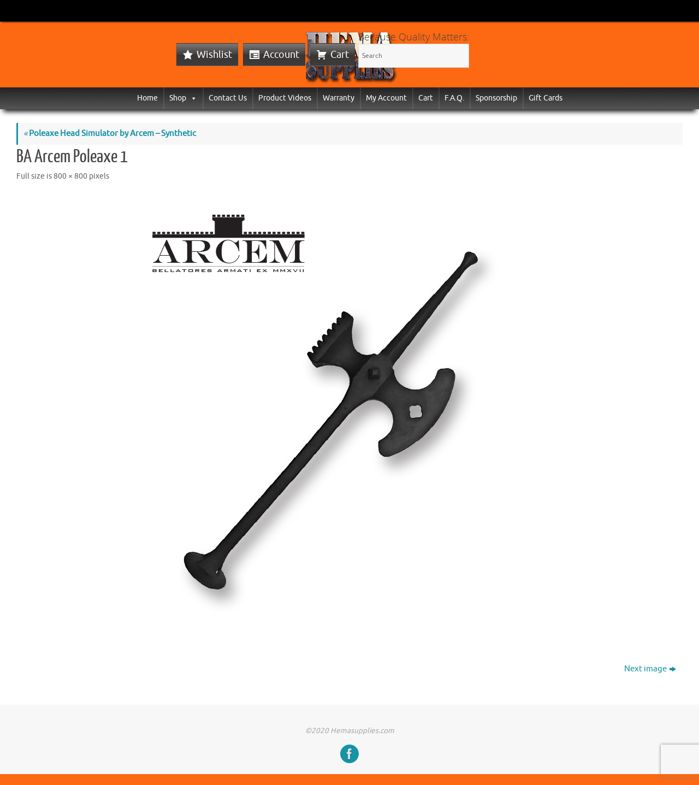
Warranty (338, 98)
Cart (339, 55)
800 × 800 (70, 176)
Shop (183, 98)
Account (281, 55)
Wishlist (214, 55)
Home (147, 98)
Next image (650, 669)
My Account (386, 98)
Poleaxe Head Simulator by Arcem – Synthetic (109, 133)
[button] (191, 98)
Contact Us (228, 98)
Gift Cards (545, 98)
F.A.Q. (454, 98)
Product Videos (284, 98)
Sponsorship (496, 98)
